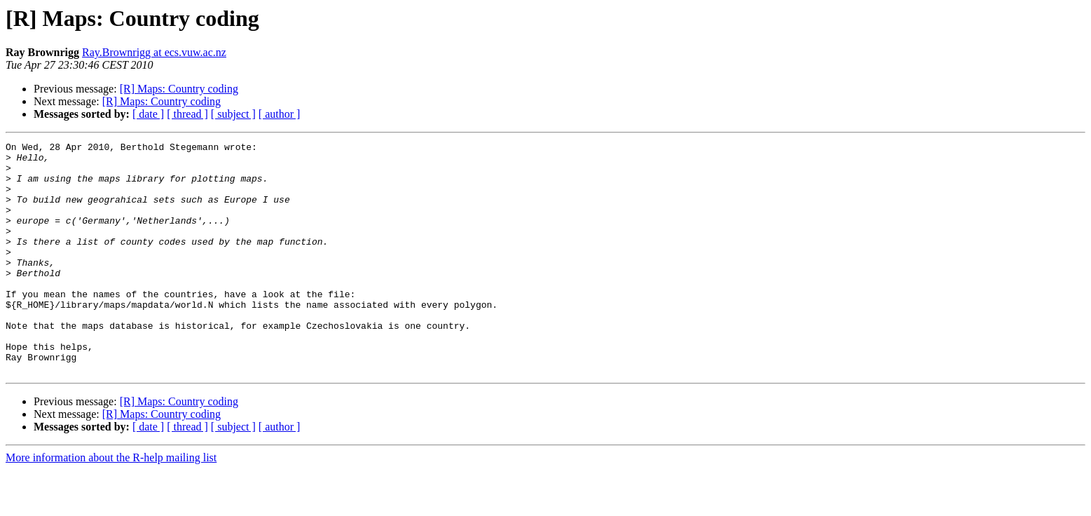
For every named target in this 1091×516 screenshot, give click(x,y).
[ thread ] (187, 114)
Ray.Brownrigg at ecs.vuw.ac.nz (154, 52)
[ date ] (148, 114)
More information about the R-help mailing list (111, 504)
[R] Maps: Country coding (179, 89)
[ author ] (280, 114)
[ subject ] (233, 114)
